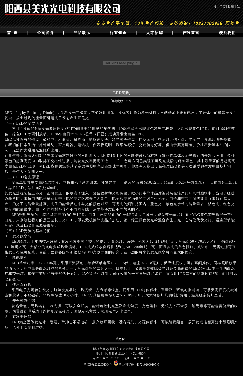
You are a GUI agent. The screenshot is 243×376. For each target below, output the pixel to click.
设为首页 (219, 6)
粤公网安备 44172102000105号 (136, 364)
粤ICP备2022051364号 (98, 364)
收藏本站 (234, 6)
